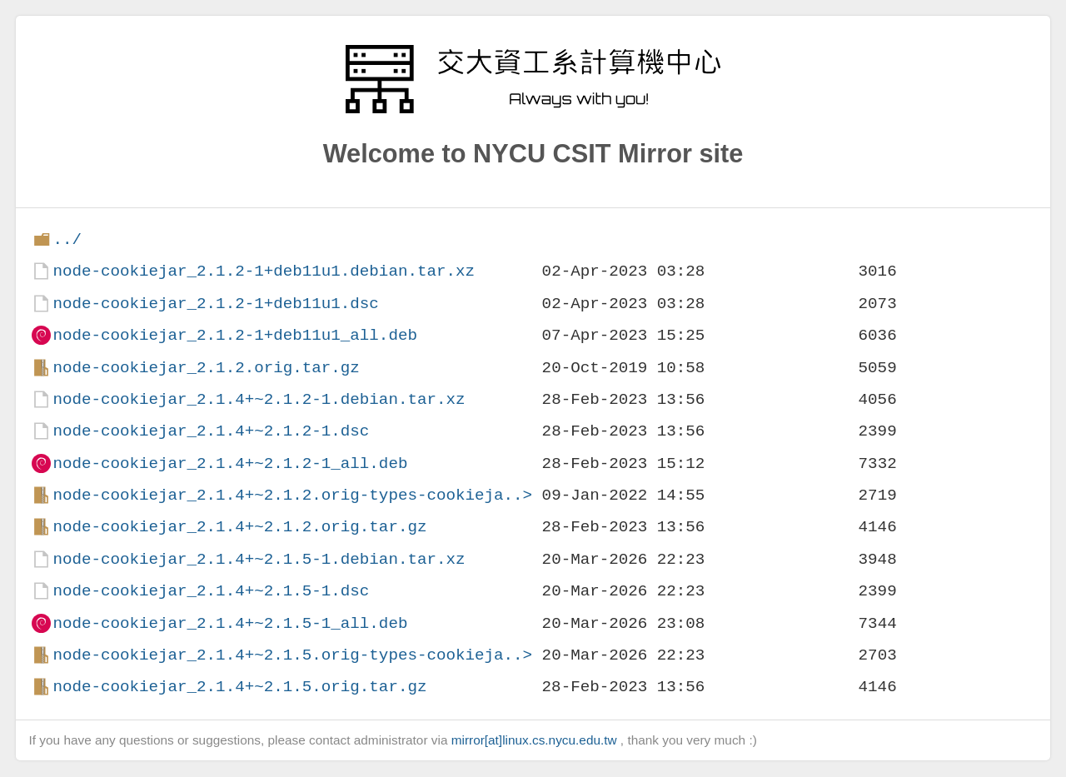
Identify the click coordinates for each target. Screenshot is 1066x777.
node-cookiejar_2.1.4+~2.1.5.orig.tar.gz (239, 686)
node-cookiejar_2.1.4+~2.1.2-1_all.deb (229, 463)
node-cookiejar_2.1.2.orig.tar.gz (205, 367)
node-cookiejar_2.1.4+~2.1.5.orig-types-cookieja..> (292, 655)
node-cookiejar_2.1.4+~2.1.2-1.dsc (210, 431)
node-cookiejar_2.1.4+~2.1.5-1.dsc (210, 591)
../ (67, 239)
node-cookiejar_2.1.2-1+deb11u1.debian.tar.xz (263, 271)
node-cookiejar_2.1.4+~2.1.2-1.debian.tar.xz (258, 399)
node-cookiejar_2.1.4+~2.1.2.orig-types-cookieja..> (292, 495)
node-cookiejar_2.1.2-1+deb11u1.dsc (215, 303)
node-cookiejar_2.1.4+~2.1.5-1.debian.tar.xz (258, 559)
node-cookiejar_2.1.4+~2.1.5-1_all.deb (229, 623)
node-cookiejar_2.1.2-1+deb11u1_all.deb (234, 335)
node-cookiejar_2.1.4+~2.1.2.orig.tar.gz (239, 527)
